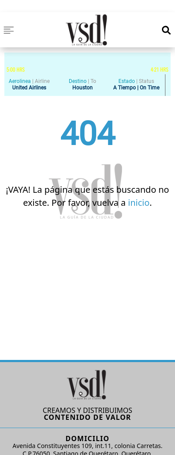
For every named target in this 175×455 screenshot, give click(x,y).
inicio (139, 202)
